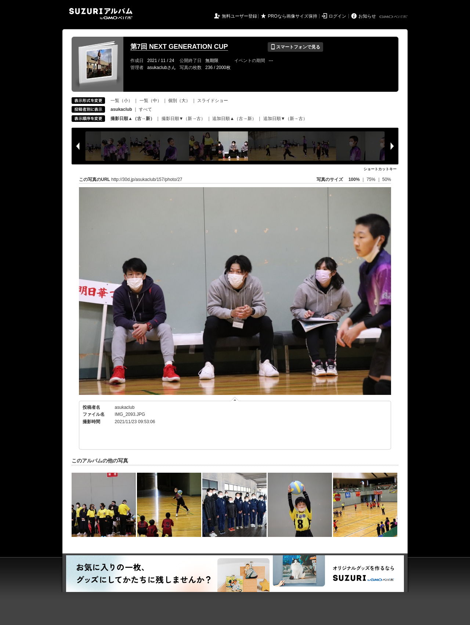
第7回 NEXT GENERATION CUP (179, 46)
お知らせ (367, 16)
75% (371, 179)
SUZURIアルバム (100, 14)
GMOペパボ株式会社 (394, 17)
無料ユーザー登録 (239, 16)
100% (354, 179)
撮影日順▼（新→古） (184, 118)
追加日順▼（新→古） (285, 118)
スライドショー (212, 100)
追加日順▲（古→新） (234, 118)
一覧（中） (151, 100)
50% (386, 179)
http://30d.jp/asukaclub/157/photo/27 (146, 179)
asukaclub (124, 407)
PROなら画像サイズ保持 (292, 16)
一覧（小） (122, 100)
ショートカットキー (380, 169)
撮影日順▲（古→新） (133, 118)
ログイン (337, 16)
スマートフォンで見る (295, 47)
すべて (145, 109)
